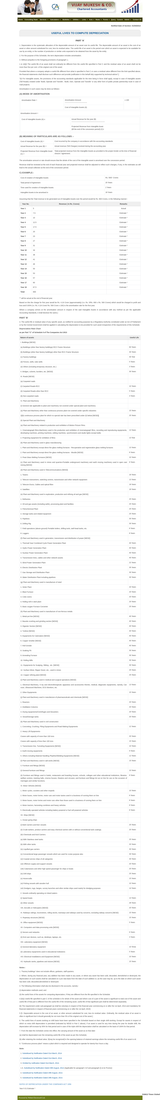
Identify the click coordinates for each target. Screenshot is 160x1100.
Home (20, 20)
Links (85, 20)
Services (44, 20)
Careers (120, 20)
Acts (91, 20)
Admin (127, 20)
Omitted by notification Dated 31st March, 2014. (41, 1063)
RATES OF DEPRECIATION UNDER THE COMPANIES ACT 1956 (45, 1084)
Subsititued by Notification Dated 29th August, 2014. (42, 1073)
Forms (106, 20)
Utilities (76, 20)
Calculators (55, 20)
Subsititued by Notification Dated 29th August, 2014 (44, 1068)
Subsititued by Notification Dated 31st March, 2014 (42, 1053)
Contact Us (137, 20)
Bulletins (67, 20)
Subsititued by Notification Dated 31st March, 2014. (42, 1058)
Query (113, 20)
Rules (99, 20)
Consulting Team (31, 20)
